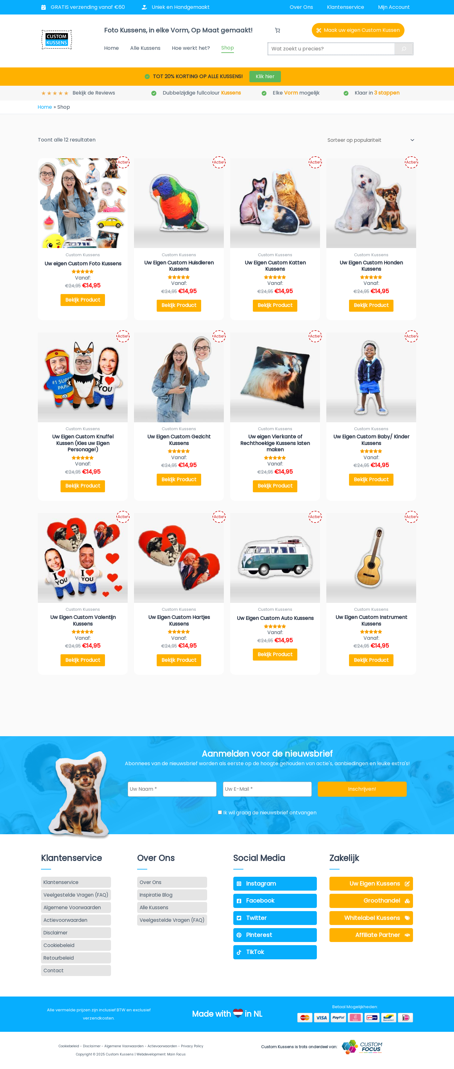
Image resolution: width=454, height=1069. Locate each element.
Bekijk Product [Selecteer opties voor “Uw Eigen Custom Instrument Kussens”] (371, 664)
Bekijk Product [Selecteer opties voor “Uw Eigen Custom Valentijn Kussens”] (82, 664)
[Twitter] (275, 916)
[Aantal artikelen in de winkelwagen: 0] (277, 30)
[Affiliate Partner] (371, 934)
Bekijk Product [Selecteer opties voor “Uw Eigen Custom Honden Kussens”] (371, 305)
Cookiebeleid (69, 1046)
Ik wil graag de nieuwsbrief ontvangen (267, 809)
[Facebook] (275, 898)
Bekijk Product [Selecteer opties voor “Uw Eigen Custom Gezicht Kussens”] (178, 481)
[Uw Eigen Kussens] (371, 880)
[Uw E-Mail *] (267, 786)
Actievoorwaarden (162, 1046)
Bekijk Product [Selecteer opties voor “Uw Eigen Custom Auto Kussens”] (275, 658)
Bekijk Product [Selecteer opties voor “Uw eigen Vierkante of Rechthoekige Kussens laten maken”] (275, 488)
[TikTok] (275, 952)
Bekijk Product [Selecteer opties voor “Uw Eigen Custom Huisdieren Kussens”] (178, 305)
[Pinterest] (275, 934)
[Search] (404, 49)
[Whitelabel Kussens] (371, 916)
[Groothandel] (371, 898)
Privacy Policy (192, 1046)
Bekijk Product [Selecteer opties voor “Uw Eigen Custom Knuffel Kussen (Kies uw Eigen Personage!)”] (82, 488)
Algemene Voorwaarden (124, 1046)
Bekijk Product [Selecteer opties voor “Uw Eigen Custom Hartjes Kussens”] (178, 664)
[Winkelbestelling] (368, 139)
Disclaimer (92, 1046)
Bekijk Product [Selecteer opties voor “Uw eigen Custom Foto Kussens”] (82, 299)
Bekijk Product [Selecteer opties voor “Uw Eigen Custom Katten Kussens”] (275, 305)
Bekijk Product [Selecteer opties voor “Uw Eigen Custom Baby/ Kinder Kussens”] (371, 481)
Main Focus (176, 1054)
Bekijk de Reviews (94, 92)
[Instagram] (275, 880)
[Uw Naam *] (172, 786)
